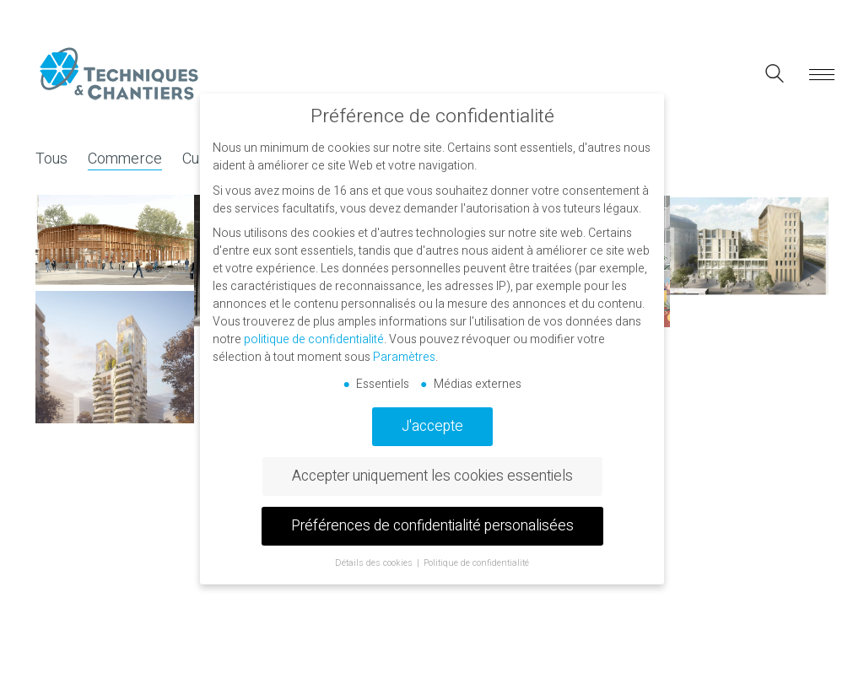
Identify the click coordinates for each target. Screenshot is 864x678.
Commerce (125, 159)
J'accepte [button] (432, 426)
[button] (819, 75)
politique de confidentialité (314, 339)
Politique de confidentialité (476, 563)
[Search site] (774, 76)
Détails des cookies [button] (375, 563)
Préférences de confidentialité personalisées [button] (432, 525)
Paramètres (404, 357)
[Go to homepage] (119, 74)
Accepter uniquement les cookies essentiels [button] (432, 476)
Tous (51, 159)
